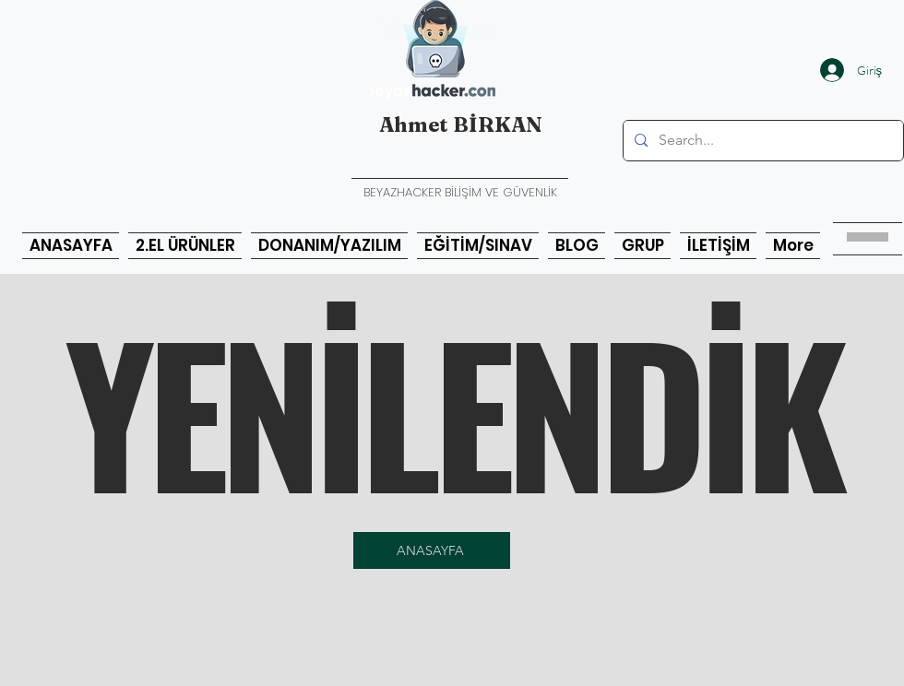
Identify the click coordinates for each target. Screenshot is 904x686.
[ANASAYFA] (431, 550)
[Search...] (761, 140)
